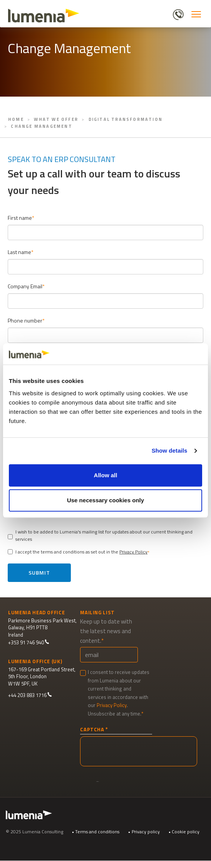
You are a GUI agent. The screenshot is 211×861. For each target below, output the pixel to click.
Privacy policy (146, 831)
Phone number (25, 320)
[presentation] (138, 751)
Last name (19, 252)
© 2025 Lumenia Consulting (34, 831)
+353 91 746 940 (28, 642)
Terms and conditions (97, 831)
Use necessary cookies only (105, 500)
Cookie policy (185, 831)
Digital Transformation (125, 119)
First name (20, 218)
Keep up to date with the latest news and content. (106, 631)
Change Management (41, 126)
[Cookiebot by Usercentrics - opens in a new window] (168, 354)
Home (16, 119)
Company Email (25, 286)
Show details (170, 450)
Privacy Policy (133, 551)
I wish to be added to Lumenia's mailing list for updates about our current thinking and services (100, 535)
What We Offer (56, 119)
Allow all (105, 475)
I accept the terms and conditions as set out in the (77, 551)
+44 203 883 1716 (30, 695)
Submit (39, 572)
